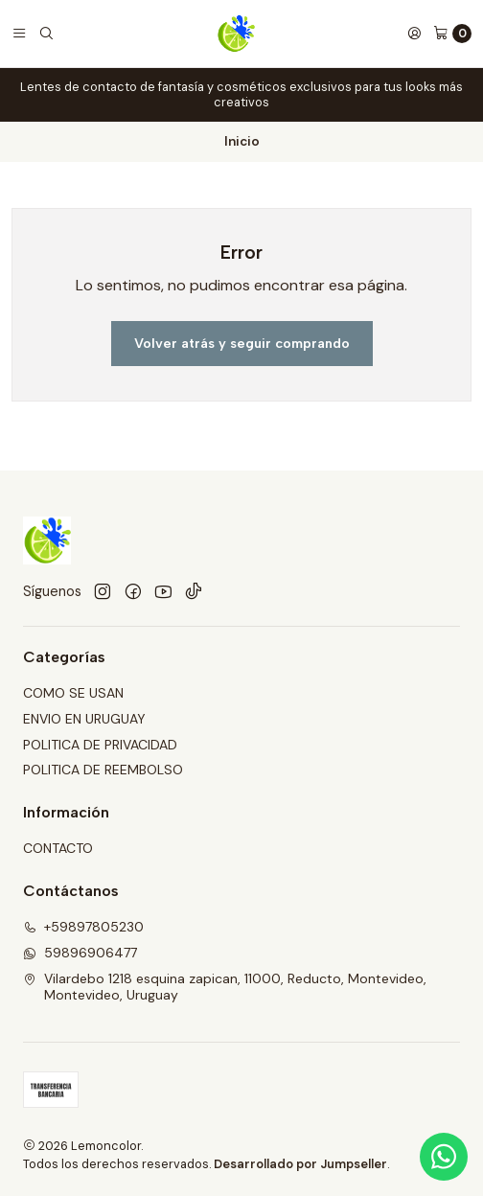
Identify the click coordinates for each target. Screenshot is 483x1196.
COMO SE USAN (73, 693)
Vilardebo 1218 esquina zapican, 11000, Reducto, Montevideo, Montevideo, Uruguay (224, 987)
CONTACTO (58, 848)
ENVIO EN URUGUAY (84, 718)
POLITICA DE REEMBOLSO (103, 769)
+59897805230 (83, 926)
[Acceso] (414, 33)
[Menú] (19, 33)
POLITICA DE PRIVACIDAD (100, 744)
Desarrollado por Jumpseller (300, 1164)
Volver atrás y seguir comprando (242, 343)
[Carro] (452, 33)
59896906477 (80, 952)
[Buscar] (46, 33)
